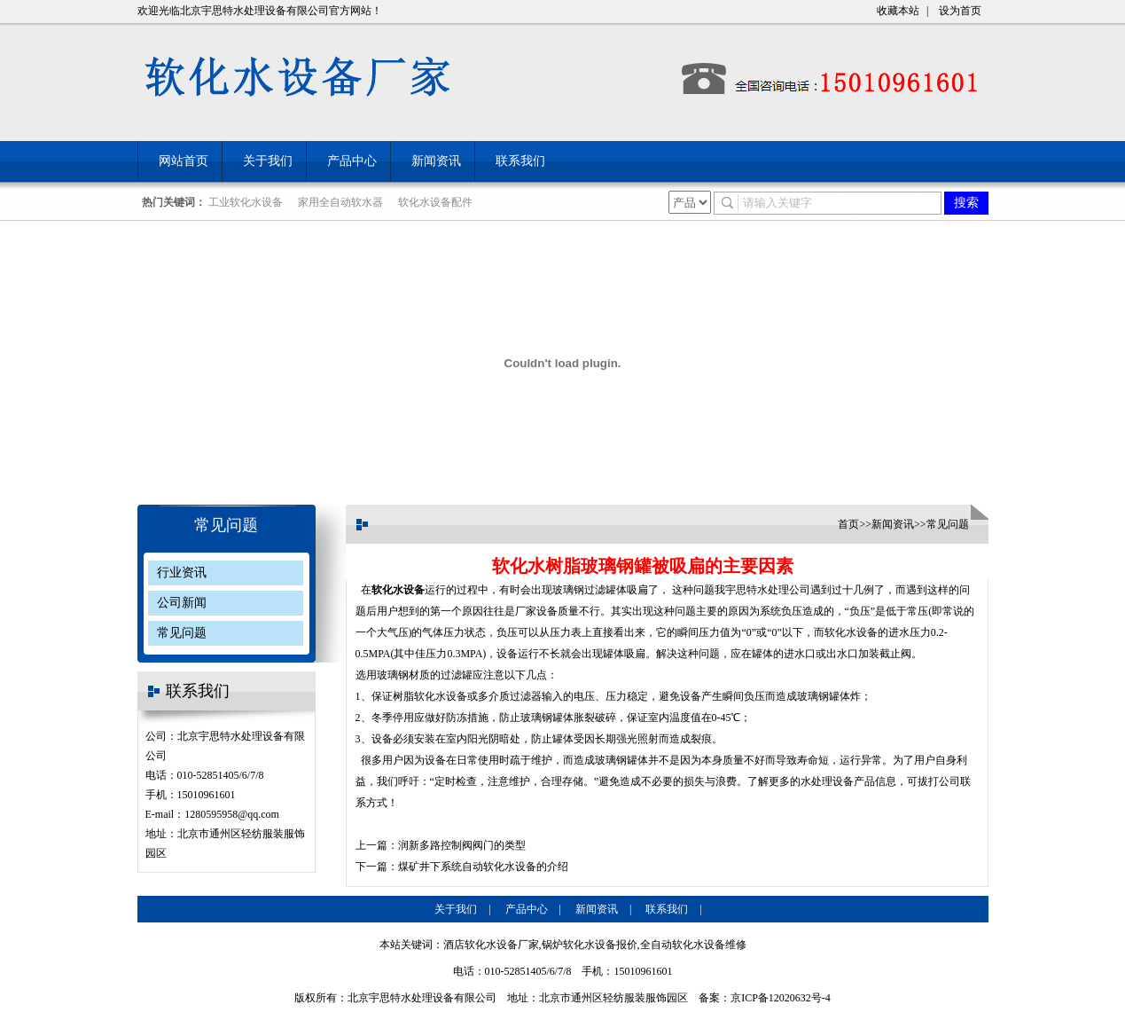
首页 (848, 524)
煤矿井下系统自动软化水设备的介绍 (483, 866)
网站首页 (183, 161)
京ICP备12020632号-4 (780, 998)
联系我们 (520, 161)
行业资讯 (182, 572)
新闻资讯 (436, 161)
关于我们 (268, 161)
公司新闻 (182, 602)
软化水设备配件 (435, 202)
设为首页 (960, 10)
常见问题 (226, 525)
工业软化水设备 (245, 202)
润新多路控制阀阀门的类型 (462, 845)
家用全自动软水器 (340, 202)
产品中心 (352, 161)
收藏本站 (898, 10)
